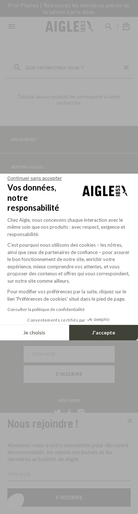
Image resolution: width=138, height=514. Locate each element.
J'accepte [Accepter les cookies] (103, 332)
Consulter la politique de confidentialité (46, 309)
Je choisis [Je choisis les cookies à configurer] (34, 332)
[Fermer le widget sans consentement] (35, 178)
